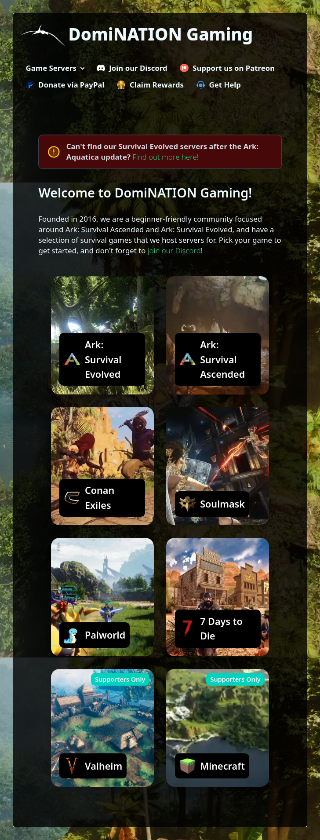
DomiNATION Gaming (161, 33)
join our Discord (174, 250)
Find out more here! (165, 157)
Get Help (218, 85)
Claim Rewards (150, 85)
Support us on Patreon (227, 68)
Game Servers (51, 68)
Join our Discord (132, 68)
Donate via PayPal (65, 85)
